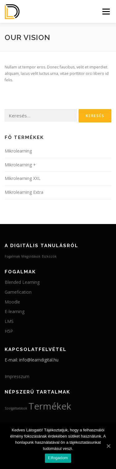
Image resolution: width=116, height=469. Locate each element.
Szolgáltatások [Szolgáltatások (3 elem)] (16, 408)
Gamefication (18, 292)
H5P (9, 331)
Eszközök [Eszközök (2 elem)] (49, 256)
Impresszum (17, 376)
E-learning (14, 311)
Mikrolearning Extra (24, 192)
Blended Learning (22, 282)
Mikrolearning (18, 151)
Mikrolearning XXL (23, 178)
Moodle (12, 302)
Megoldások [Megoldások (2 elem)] (31, 256)
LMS (9, 321)
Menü (106, 11)
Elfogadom (58, 457)
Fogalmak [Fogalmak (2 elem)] (12, 256)
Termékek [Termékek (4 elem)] (49, 406)
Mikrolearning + (20, 165)
